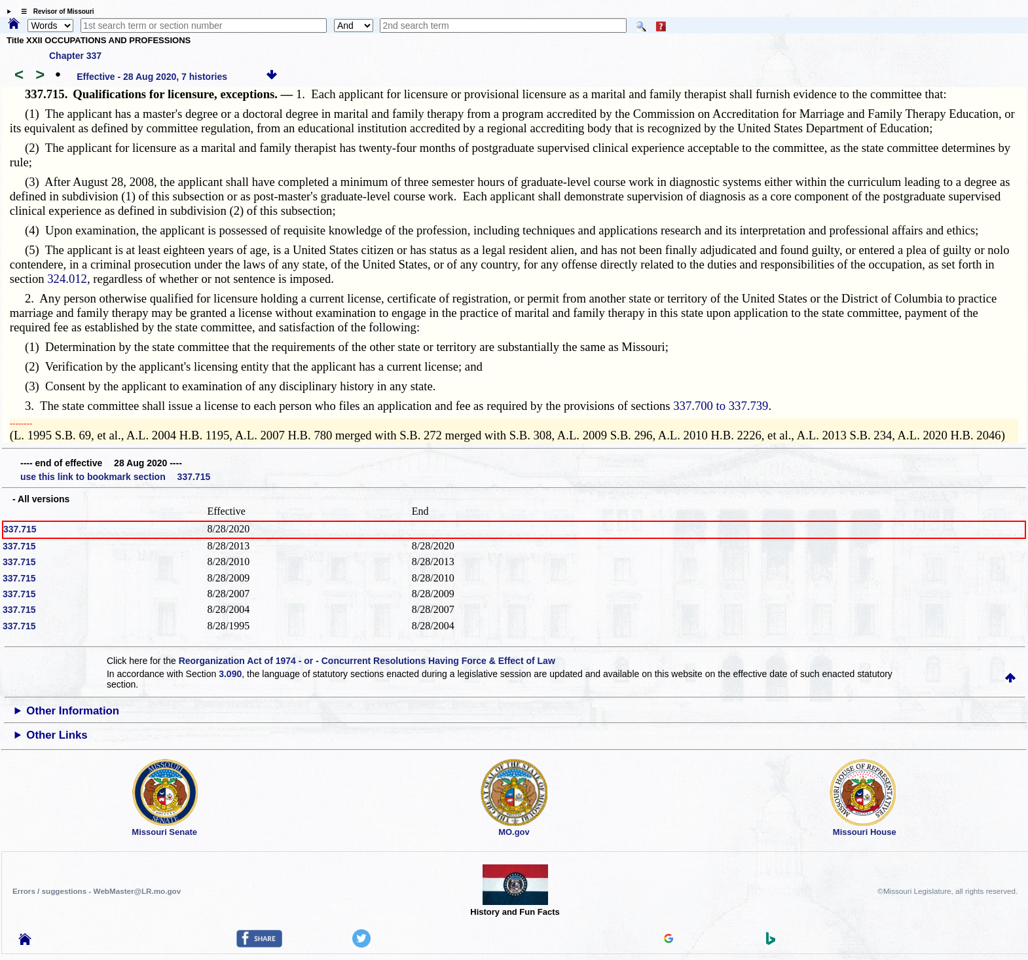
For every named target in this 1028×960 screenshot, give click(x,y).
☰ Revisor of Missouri (54, 11)
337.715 (20, 529)
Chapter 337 (75, 55)
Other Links (56, 735)
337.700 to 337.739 (720, 406)
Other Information (72, 711)
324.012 (67, 279)
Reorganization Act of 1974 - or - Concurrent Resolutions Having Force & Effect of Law (367, 660)
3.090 (230, 674)
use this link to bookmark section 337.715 (115, 476)
